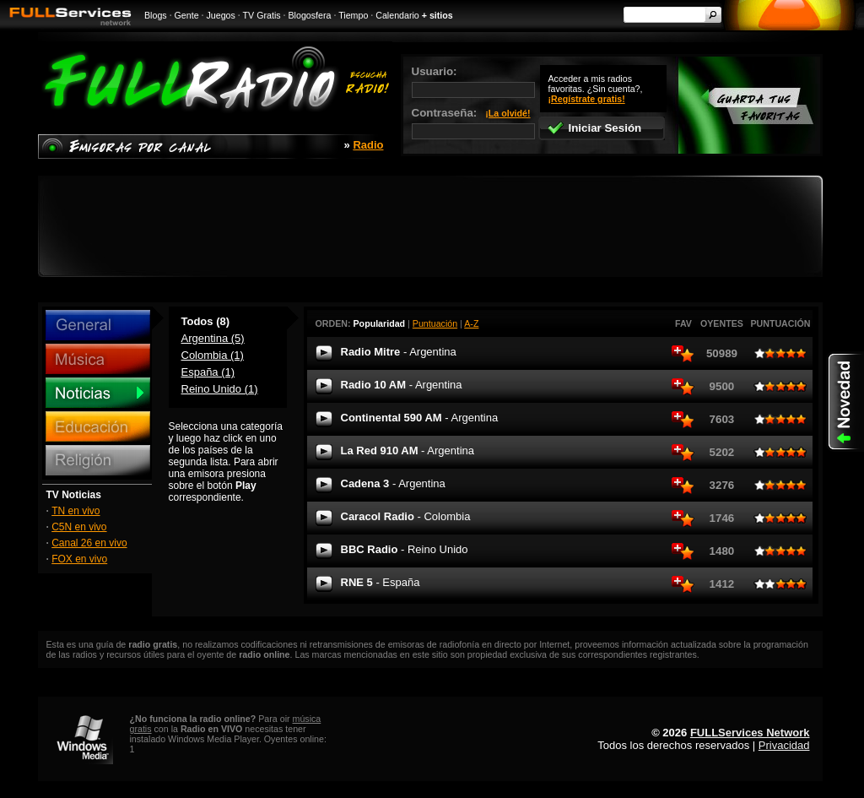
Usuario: (473, 81)
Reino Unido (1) (219, 389)
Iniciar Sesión (594, 128)
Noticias (98, 392)
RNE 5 (380, 582)
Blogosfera (310, 15)
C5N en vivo (78, 527)
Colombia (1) (212, 355)
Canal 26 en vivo (89, 543)
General (98, 325)
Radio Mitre (398, 351)
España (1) (208, 372)
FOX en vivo (79, 559)
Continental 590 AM (420, 417)
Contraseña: (473, 122)
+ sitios (437, 15)
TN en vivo (75, 511)
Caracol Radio (406, 516)
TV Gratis (262, 15)
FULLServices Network (750, 732)
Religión (98, 460)
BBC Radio (404, 549)
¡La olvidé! (507, 113)
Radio (368, 144)
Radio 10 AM (401, 384)
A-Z (471, 323)
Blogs (155, 15)
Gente (187, 15)
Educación (98, 426)
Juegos (221, 15)
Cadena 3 (393, 483)
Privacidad (784, 745)
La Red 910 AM (407, 450)
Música (98, 359)
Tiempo (353, 15)
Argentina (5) (213, 338)
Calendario (397, 15)
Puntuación (435, 323)
